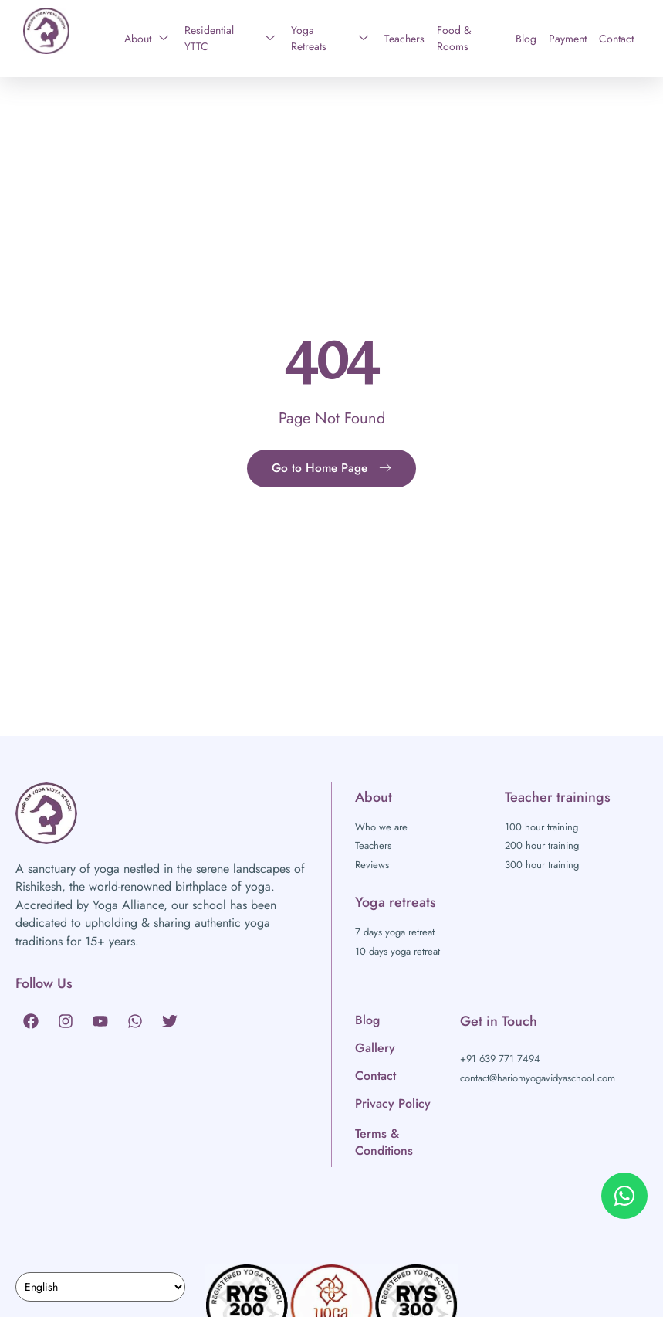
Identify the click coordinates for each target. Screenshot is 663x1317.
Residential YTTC (230, 38)
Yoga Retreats (329, 38)
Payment (568, 38)
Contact (616, 38)
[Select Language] (100, 1287)
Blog (526, 38)
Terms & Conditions (384, 1142)
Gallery (375, 1048)
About (146, 38)
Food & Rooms (454, 38)
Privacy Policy (393, 1103)
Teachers (404, 38)
